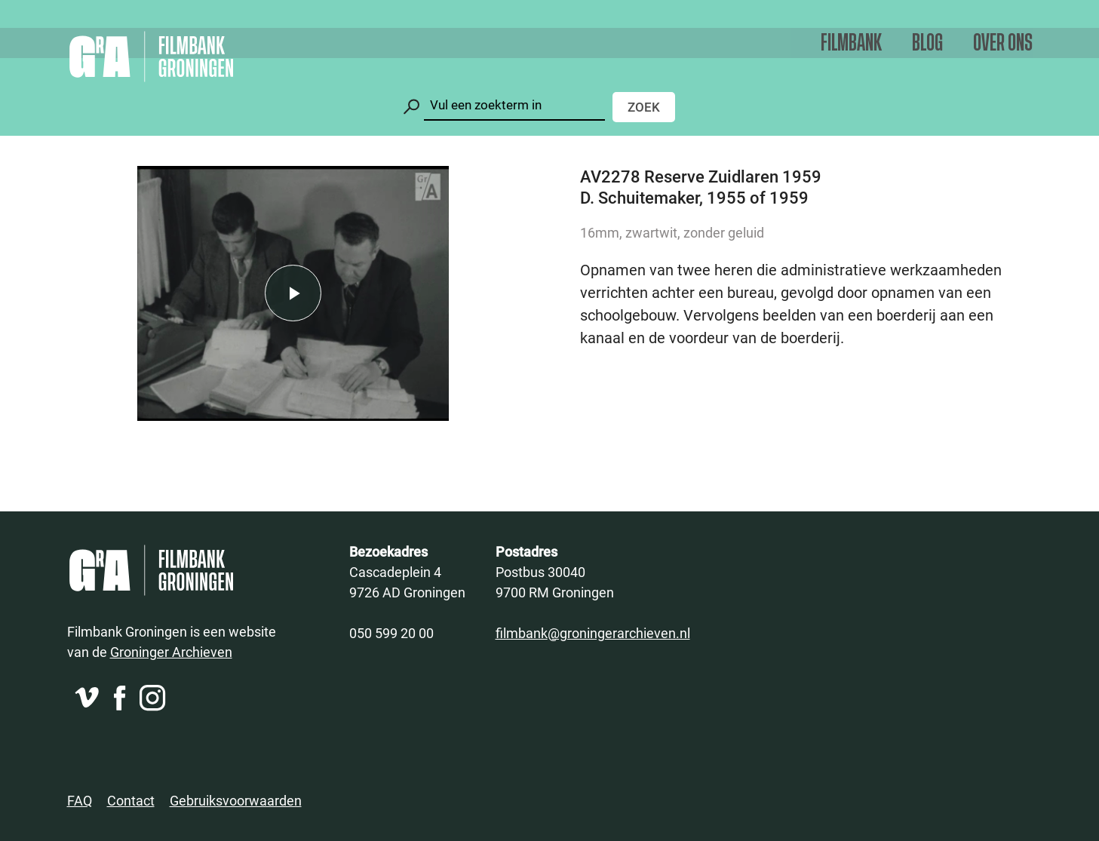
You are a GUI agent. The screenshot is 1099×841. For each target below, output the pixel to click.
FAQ (79, 800)
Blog (927, 43)
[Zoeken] (514, 105)
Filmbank (851, 43)
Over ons (1003, 43)
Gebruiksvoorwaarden (236, 800)
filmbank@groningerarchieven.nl (593, 633)
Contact (131, 800)
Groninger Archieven (171, 652)
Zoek (644, 106)
